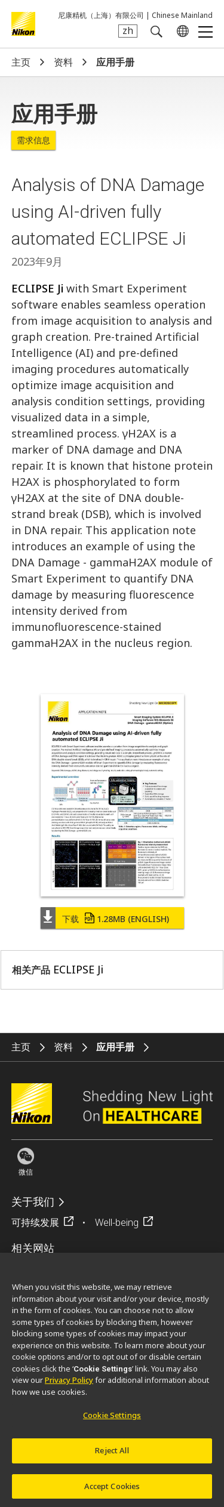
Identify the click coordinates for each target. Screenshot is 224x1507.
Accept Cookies (112, 1490)
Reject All (111, 1454)
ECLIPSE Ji (37, 288)
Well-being (117, 1222)
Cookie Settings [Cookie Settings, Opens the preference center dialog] (112, 1419)
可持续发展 (35, 1222)
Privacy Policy (69, 1384)
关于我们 (32, 1201)
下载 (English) (115, 918)
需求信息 (33, 140)
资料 (63, 62)
